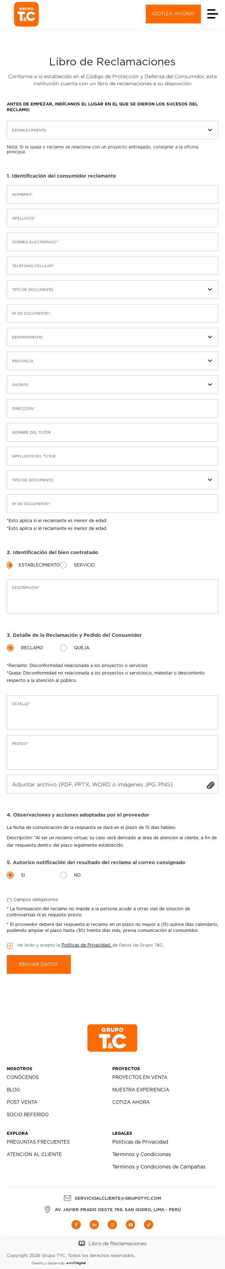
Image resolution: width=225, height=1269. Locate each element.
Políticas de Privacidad (140, 1142)
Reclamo (32, 648)
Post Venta (22, 1102)
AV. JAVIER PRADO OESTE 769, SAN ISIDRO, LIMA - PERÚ (112, 1209)
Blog (13, 1090)
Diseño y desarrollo (59, 1263)
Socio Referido (28, 1115)
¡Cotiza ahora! (173, 13)
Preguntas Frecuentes (38, 1142)
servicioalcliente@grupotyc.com (112, 1198)
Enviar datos (38, 964)
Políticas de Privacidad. (86, 945)
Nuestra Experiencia (140, 1090)
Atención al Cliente (34, 1155)
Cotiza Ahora (131, 1102)
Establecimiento (39, 565)
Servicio (84, 565)
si (23, 875)
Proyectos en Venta (139, 1077)
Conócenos (23, 1077)
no (77, 875)
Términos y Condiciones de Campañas (158, 1167)
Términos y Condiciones (141, 1154)
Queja (81, 648)
